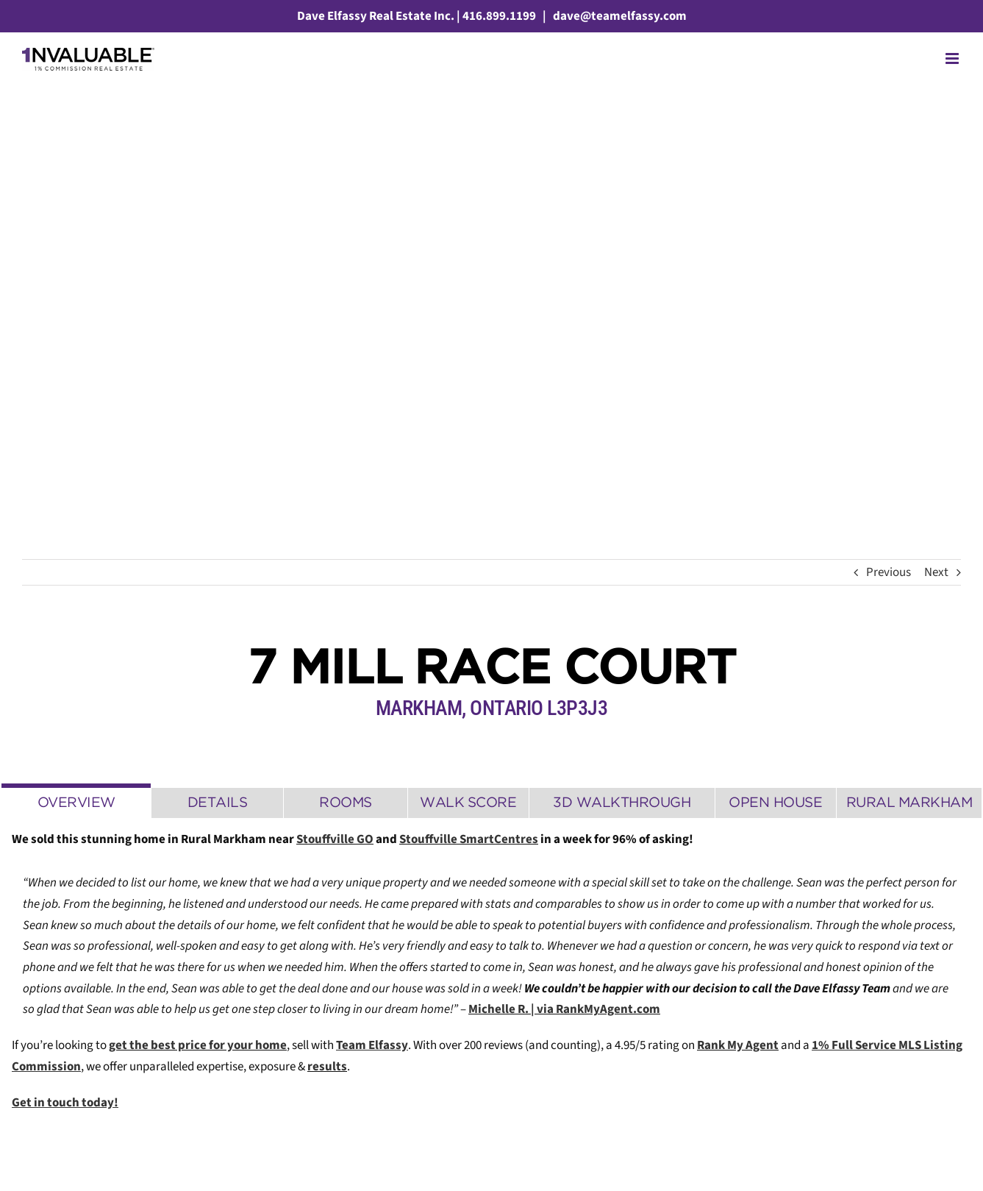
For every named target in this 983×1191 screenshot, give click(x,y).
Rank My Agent (738, 1045)
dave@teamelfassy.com (619, 16)
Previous (888, 572)
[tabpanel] (491, 979)
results (327, 1067)
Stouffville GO (334, 839)
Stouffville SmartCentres (468, 839)
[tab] (76, 800)
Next (936, 572)
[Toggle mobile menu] (953, 58)
